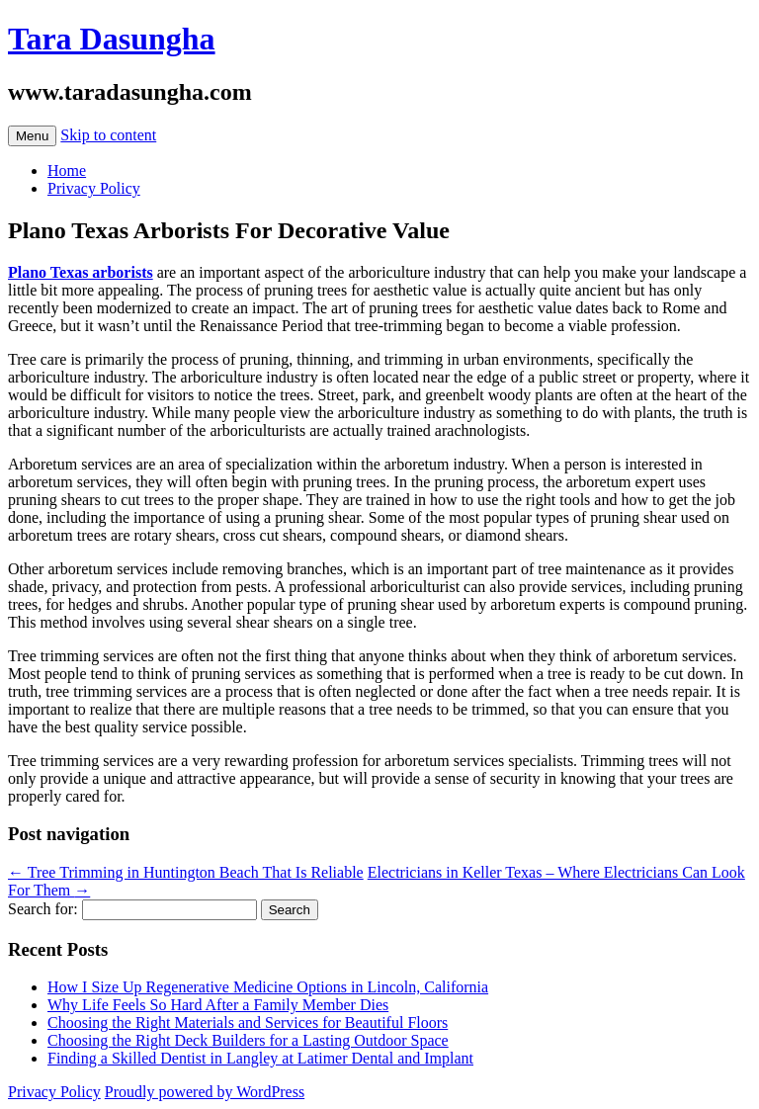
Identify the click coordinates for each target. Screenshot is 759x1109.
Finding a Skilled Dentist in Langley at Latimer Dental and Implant (260, 1058)
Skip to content (108, 135)
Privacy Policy (93, 188)
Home (66, 170)
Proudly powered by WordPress (204, 1091)
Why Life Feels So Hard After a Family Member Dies (217, 1004)
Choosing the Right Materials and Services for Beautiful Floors (247, 1022)
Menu (32, 135)
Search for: (43, 908)
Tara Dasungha (111, 38)
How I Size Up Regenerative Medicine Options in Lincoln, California (267, 987)
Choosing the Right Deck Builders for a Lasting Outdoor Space (248, 1040)
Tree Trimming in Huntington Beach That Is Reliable (186, 872)
